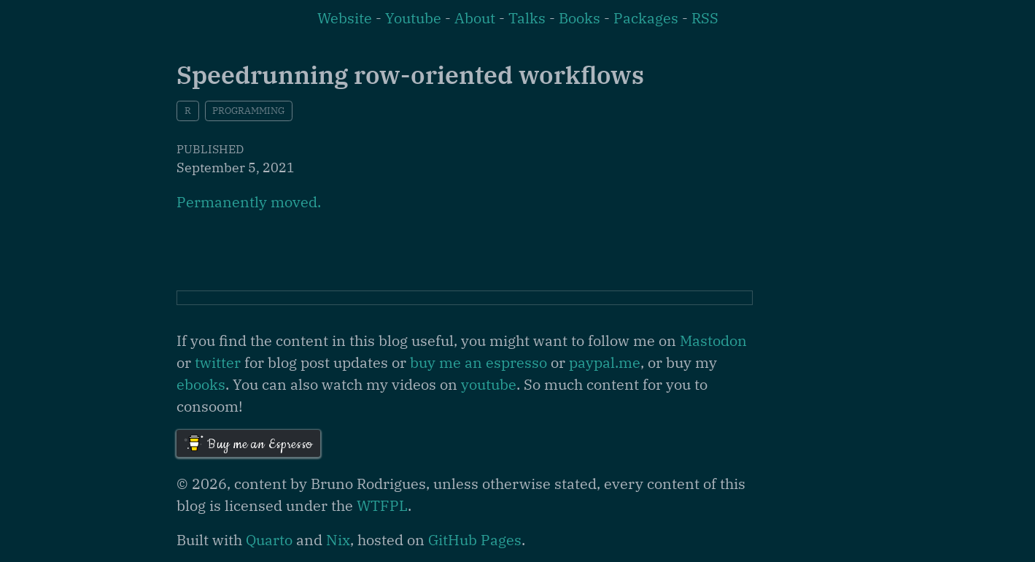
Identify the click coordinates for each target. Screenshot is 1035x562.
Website (344, 18)
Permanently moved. (249, 202)
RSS (704, 18)
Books (579, 18)
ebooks (201, 384)
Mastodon (713, 340)
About (474, 18)
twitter (218, 362)
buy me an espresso (478, 362)
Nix (338, 540)
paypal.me (604, 362)
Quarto (269, 540)
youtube (488, 384)
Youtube (413, 18)
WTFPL (382, 505)
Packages (645, 18)
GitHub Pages (475, 540)
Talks (527, 18)
